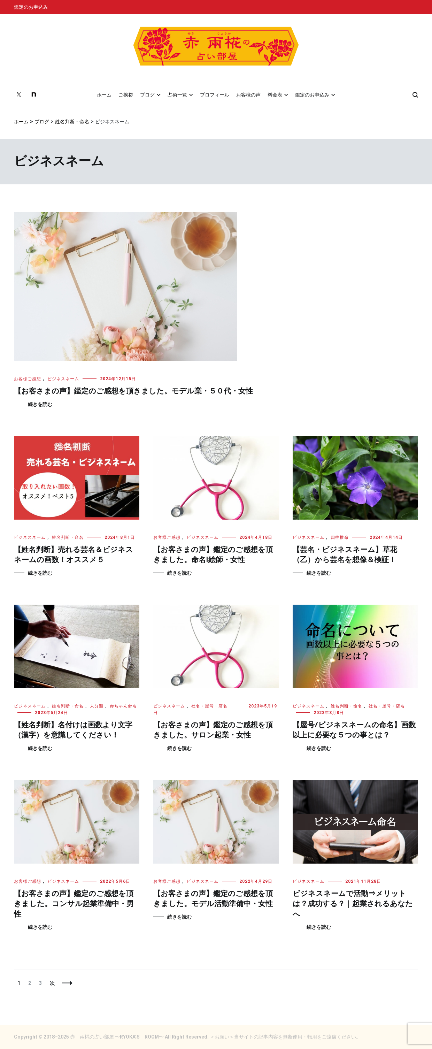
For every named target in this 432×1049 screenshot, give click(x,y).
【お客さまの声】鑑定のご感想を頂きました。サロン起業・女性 (213, 730)
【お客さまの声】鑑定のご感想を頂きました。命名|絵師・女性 (213, 555)
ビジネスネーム (63, 378)
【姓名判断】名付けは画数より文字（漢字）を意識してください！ (73, 730)
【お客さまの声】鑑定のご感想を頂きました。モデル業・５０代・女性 (133, 391)
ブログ (147, 95)
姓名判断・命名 (68, 537)
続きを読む (40, 404)
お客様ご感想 (27, 378)
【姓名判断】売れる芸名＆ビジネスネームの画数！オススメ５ (73, 555)
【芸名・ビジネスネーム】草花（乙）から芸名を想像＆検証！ (345, 555)
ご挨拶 (125, 95)
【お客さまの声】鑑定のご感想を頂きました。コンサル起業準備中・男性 (74, 904)
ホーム (104, 95)
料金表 (275, 95)
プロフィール (214, 95)
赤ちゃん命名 (123, 706)
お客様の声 (248, 95)
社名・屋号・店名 (209, 706)
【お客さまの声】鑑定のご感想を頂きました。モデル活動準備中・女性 (213, 899)
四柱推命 (340, 537)
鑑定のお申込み (31, 7)
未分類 (96, 706)
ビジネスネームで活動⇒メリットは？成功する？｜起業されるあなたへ (353, 904)
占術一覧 (177, 95)
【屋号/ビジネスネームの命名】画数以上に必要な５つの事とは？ (354, 730)
